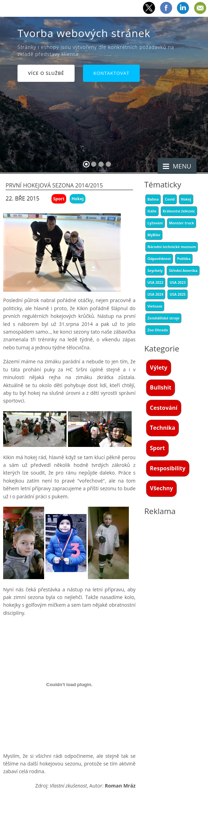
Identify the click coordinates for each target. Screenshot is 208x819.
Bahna (153, 199)
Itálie (152, 211)
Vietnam (154, 306)
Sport (157, 448)
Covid (170, 199)
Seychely (154, 270)
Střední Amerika (183, 270)
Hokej (186, 199)
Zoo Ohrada (157, 330)
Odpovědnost (159, 258)
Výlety (158, 367)
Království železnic (179, 211)
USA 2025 (177, 294)
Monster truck (181, 223)
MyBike (153, 235)
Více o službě (46, 73)
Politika (183, 258)
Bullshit (160, 387)
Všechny (161, 488)
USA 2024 (155, 294)
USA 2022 (155, 282)
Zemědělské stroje (163, 318)
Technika (162, 428)
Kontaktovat (111, 73)
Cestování (164, 408)
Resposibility (168, 468)
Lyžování (155, 223)
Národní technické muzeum (171, 246)
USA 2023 (177, 282)
